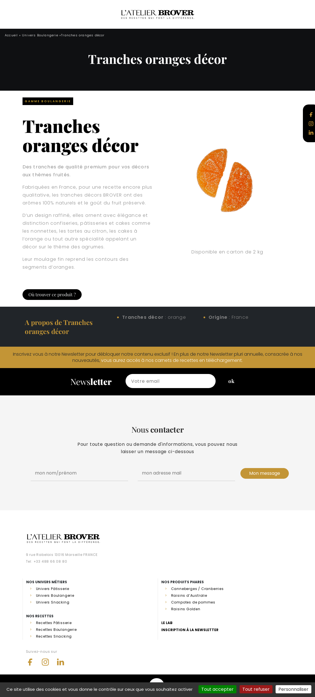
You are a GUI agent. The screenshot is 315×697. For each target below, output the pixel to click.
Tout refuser (256, 689)
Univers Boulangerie (40, 35)
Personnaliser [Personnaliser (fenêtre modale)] (293, 689)
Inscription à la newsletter (189, 629)
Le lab (167, 622)
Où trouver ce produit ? (52, 294)
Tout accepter (217, 689)
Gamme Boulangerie (48, 101)
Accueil (11, 35)
